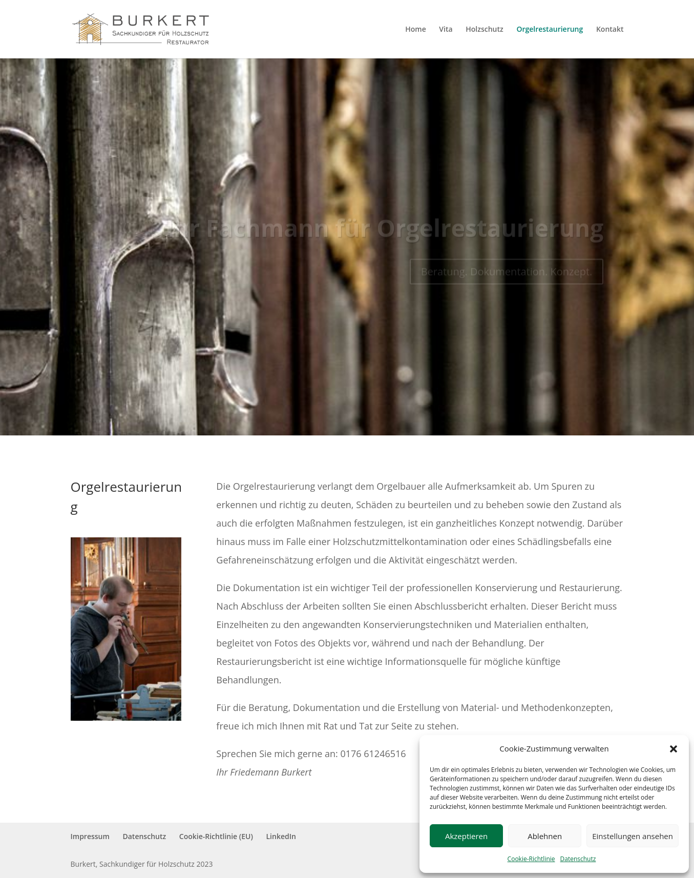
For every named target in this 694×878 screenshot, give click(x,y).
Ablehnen (545, 836)
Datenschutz (578, 858)
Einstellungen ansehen (632, 836)
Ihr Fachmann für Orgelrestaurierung (385, 232)
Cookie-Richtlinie (531, 858)
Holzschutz (484, 30)
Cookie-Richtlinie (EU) (216, 836)
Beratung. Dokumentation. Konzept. (507, 276)
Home (415, 30)
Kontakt (610, 30)
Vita (445, 30)
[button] (673, 749)
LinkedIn (281, 836)
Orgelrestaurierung (549, 30)
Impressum (90, 836)
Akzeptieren (466, 836)
